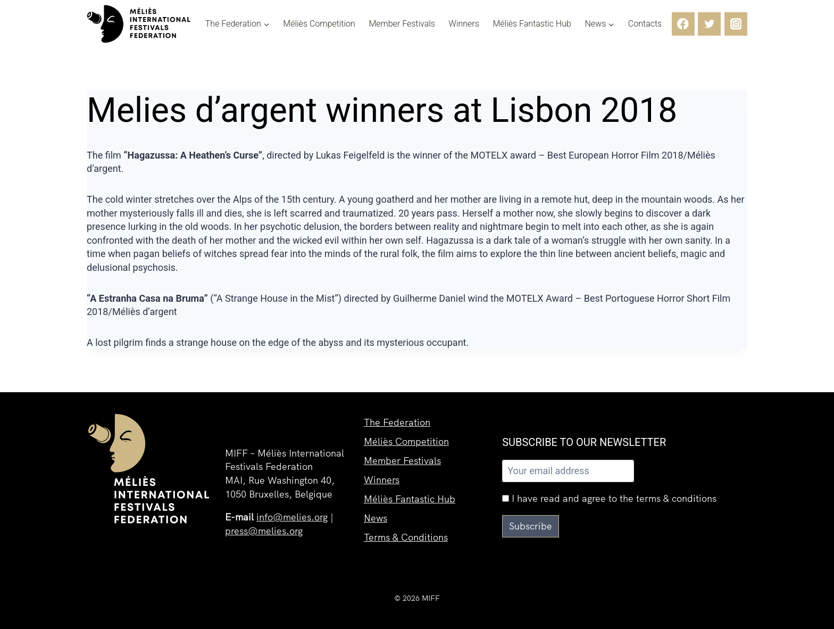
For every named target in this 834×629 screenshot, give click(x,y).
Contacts (645, 24)
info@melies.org (292, 517)
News (375, 518)
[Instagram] (735, 23)
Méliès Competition (319, 24)
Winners (464, 24)
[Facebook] (683, 23)
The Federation (397, 422)
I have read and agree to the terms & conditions (609, 498)
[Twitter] (709, 23)
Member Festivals (402, 24)
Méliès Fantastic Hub (532, 24)
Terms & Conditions (406, 537)
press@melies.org (264, 531)
